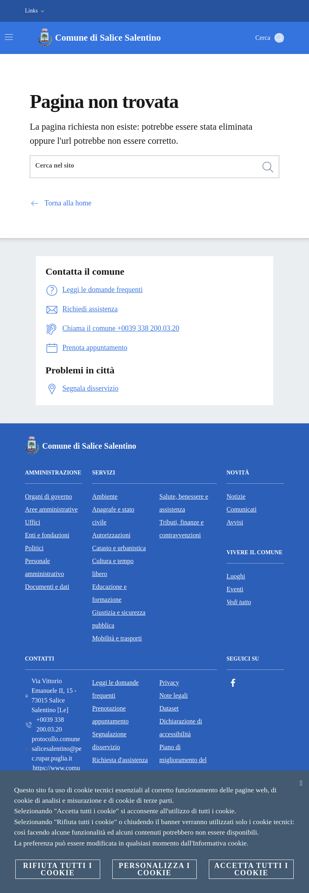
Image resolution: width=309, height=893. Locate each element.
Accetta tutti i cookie (251, 869)
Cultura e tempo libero (113, 567)
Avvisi (235, 522)
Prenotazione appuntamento (110, 715)
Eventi (235, 589)
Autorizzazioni (111, 535)
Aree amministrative (51, 509)
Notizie (236, 496)
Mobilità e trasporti (117, 638)
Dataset (169, 708)
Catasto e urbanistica (119, 548)
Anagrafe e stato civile (113, 516)
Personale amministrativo (44, 567)
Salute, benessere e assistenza (183, 503)
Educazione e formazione (109, 593)
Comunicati (242, 509)
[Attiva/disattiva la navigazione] (9, 37)
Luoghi (236, 576)
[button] (35, 11)
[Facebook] (233, 683)
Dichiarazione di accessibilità (180, 728)
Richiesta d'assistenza (120, 759)
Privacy (169, 682)
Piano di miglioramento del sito (183, 760)
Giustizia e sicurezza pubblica (118, 619)
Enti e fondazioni (47, 535)
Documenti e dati (47, 586)
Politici (34, 548)
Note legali (173, 695)
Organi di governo (48, 496)
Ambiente (104, 496)
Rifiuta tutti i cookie (57, 869)
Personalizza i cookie (154, 869)
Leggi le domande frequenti (115, 689)
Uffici (32, 522)
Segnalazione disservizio (109, 740)
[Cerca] (279, 38)
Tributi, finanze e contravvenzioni (181, 529)
